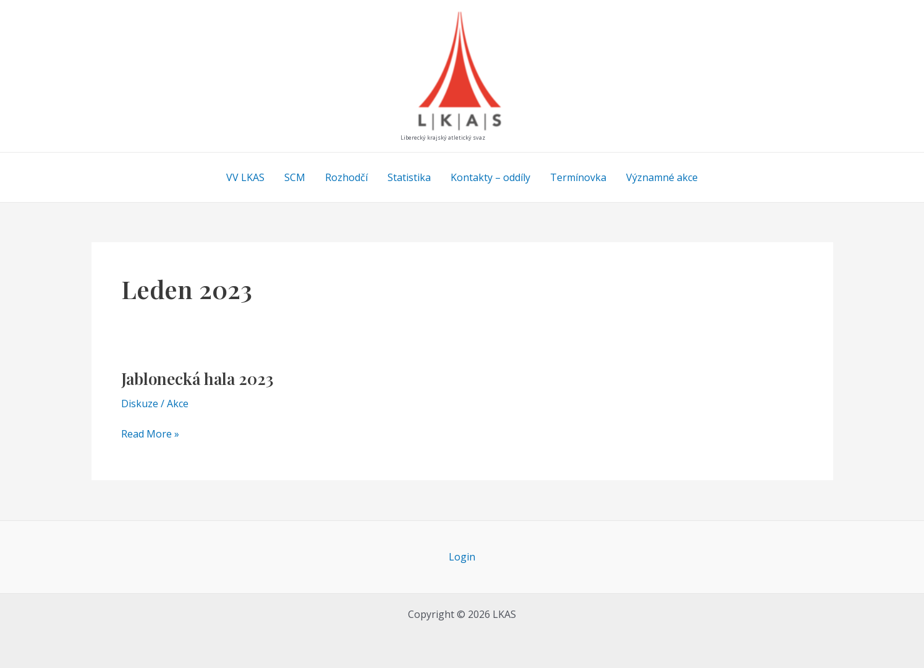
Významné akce (662, 177)
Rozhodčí (346, 177)
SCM (294, 177)
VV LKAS (245, 177)
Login (462, 557)
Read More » (150, 434)
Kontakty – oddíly (490, 177)
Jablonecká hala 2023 (197, 378)
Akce (178, 403)
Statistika (409, 177)
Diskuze (139, 403)
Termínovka (578, 177)
